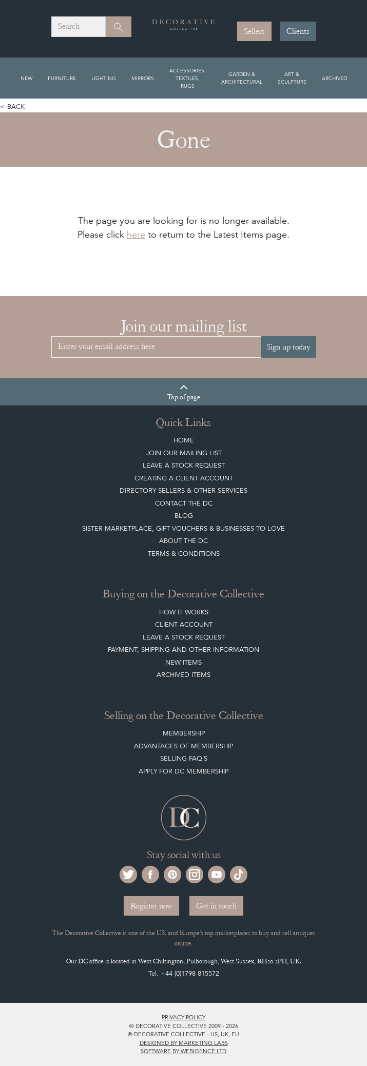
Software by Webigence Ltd (183, 1051)
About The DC (183, 540)
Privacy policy (183, 1017)
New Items (183, 662)
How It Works (183, 612)
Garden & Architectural (241, 77)
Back (16, 106)
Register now (151, 906)
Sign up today (288, 347)
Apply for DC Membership (183, 771)
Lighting (103, 78)
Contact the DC (184, 503)
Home (183, 440)
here (136, 234)
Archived (334, 78)
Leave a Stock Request (184, 465)
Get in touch (216, 906)
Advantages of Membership (183, 746)
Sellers (254, 31)
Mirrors (142, 78)
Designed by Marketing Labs (184, 1042)
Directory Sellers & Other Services (183, 490)
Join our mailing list (184, 453)
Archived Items (183, 674)
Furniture (62, 78)
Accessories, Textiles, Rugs (187, 78)
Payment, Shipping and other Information (183, 649)
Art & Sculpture (292, 77)
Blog (184, 515)
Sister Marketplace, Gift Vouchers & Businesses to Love (183, 528)
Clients (298, 31)
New (26, 78)
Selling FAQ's (183, 758)
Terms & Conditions (184, 553)
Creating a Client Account (183, 478)
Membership (184, 733)
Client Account (184, 624)
